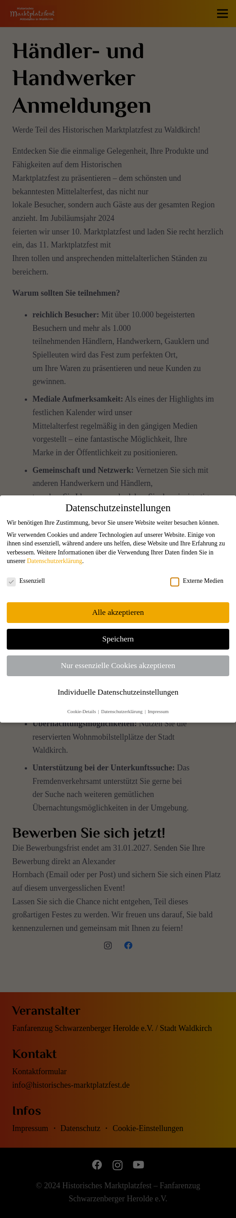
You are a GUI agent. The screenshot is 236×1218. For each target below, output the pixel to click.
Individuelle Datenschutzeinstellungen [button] (118, 691)
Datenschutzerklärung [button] (122, 711)
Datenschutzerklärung (54, 561)
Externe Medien (196, 581)
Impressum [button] (158, 711)
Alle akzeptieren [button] (118, 612)
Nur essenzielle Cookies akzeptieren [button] (118, 665)
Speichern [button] (118, 638)
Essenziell (26, 581)
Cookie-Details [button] (82, 711)
